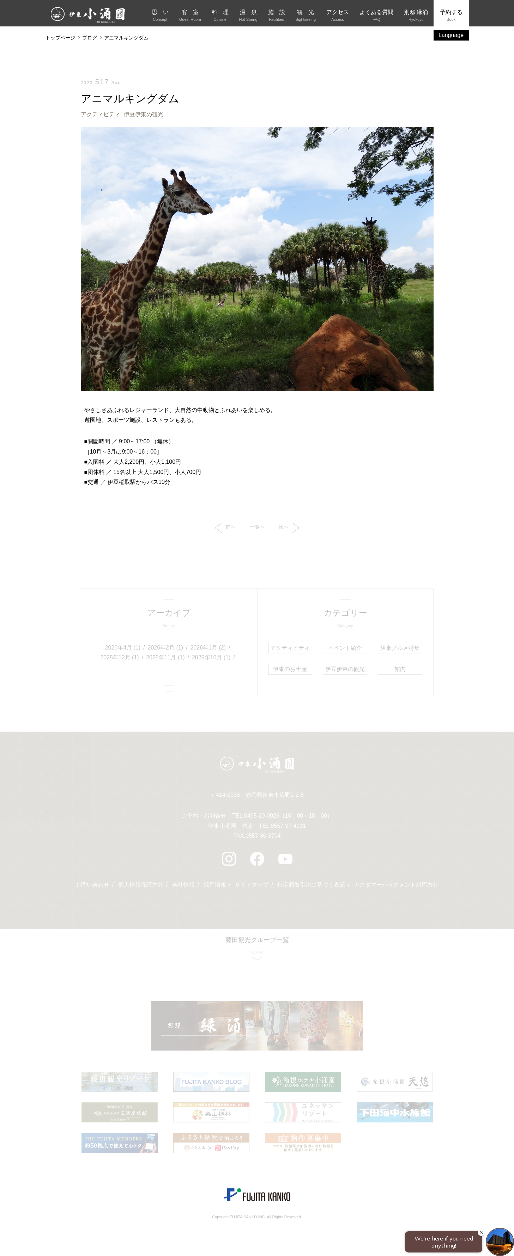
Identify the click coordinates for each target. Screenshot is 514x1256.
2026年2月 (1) (165, 648)
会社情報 (183, 885)
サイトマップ (251, 885)
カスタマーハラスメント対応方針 (396, 885)
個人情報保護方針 (140, 885)
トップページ (60, 38)
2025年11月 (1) (165, 657)
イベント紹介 (345, 648)
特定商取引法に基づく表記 (311, 885)
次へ (289, 528)
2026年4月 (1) (123, 648)
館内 (400, 669)
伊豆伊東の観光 (143, 114)
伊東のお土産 (290, 669)
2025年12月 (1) (119, 657)
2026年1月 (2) (208, 648)
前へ (225, 528)
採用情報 (215, 885)
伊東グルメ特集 (400, 648)
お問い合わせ (92, 885)
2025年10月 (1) (211, 657)
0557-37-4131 (288, 826)
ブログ (89, 38)
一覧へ (257, 527)
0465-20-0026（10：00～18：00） (288, 816)
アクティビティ (100, 114)
